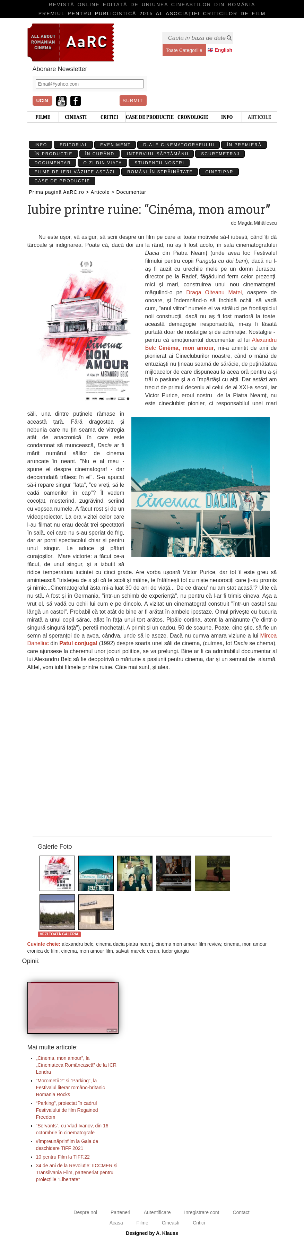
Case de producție (62, 181)
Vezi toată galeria (59, 934)
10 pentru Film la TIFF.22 (63, 1157)
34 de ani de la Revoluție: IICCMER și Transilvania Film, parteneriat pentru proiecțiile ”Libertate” (77, 1172)
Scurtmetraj (220, 153)
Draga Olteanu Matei (214, 292)
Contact (241, 1212)
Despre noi (85, 1212)
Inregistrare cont (201, 1212)
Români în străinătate (160, 172)
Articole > (103, 192)
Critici (199, 1223)
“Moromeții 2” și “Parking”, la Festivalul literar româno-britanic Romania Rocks (70, 1087)
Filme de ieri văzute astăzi (75, 172)
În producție (54, 153)
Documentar (53, 163)
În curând (100, 153)
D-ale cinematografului (179, 144)
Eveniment (115, 144)
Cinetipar (219, 172)
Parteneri (120, 1212)
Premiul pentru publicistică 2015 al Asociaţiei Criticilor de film (152, 13)
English (224, 50)
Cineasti (171, 1223)
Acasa (116, 1223)
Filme (142, 1223)
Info (41, 144)
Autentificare (157, 1212)
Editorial (74, 144)
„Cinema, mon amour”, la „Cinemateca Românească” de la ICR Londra (76, 1065)
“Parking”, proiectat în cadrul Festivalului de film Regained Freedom (67, 1110)
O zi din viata (103, 163)
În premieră (244, 144)
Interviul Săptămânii (158, 153)
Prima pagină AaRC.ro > (59, 192)
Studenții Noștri (159, 163)
